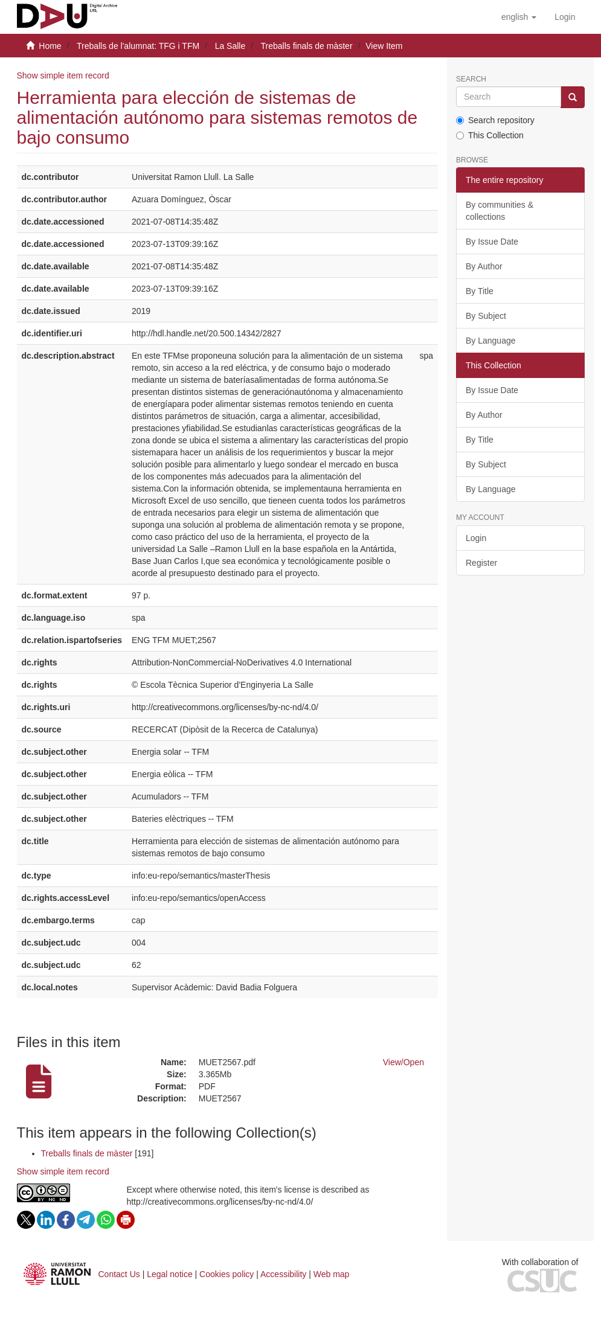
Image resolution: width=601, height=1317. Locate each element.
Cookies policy (226, 1274)
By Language (491, 340)
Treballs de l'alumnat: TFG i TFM (138, 46)
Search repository (495, 120)
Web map (331, 1274)
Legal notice (170, 1274)
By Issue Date (492, 241)
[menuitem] (564, 17)
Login (476, 538)
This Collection (490, 135)
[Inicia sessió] (564, 17)
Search (471, 79)
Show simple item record (63, 75)
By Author (484, 266)
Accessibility (283, 1274)
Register (481, 563)
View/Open (403, 1062)
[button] (518, 17)
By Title (479, 291)
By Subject (486, 316)
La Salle (230, 46)
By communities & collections (499, 211)
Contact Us (119, 1274)
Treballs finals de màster (307, 46)
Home (50, 46)
